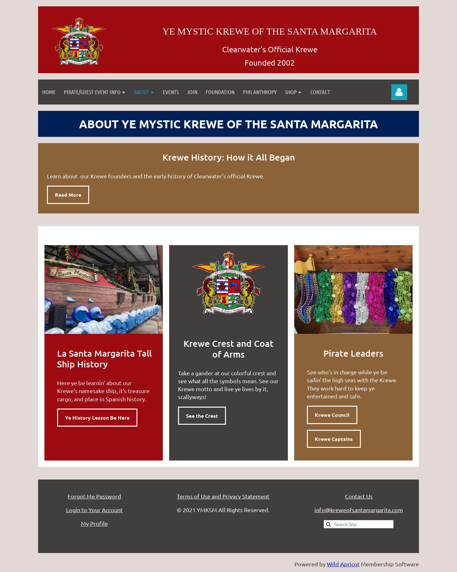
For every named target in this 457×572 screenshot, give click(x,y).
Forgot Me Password (94, 496)
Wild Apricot (343, 564)
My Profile (94, 523)
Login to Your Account (94, 509)
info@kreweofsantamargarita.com (359, 509)
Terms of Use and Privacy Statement (223, 496)
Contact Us (359, 496)
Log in (399, 92)
